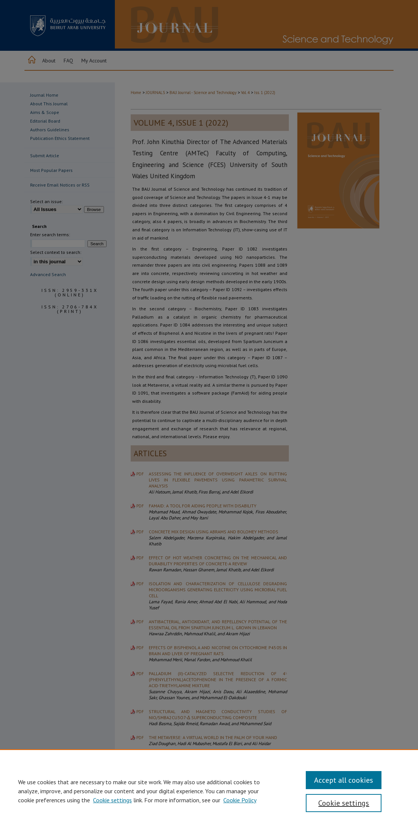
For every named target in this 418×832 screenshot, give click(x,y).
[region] (209, 790)
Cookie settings (112, 800)
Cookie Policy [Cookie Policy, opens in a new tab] (239, 800)
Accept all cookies (343, 780)
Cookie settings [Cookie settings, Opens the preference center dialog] (343, 803)
